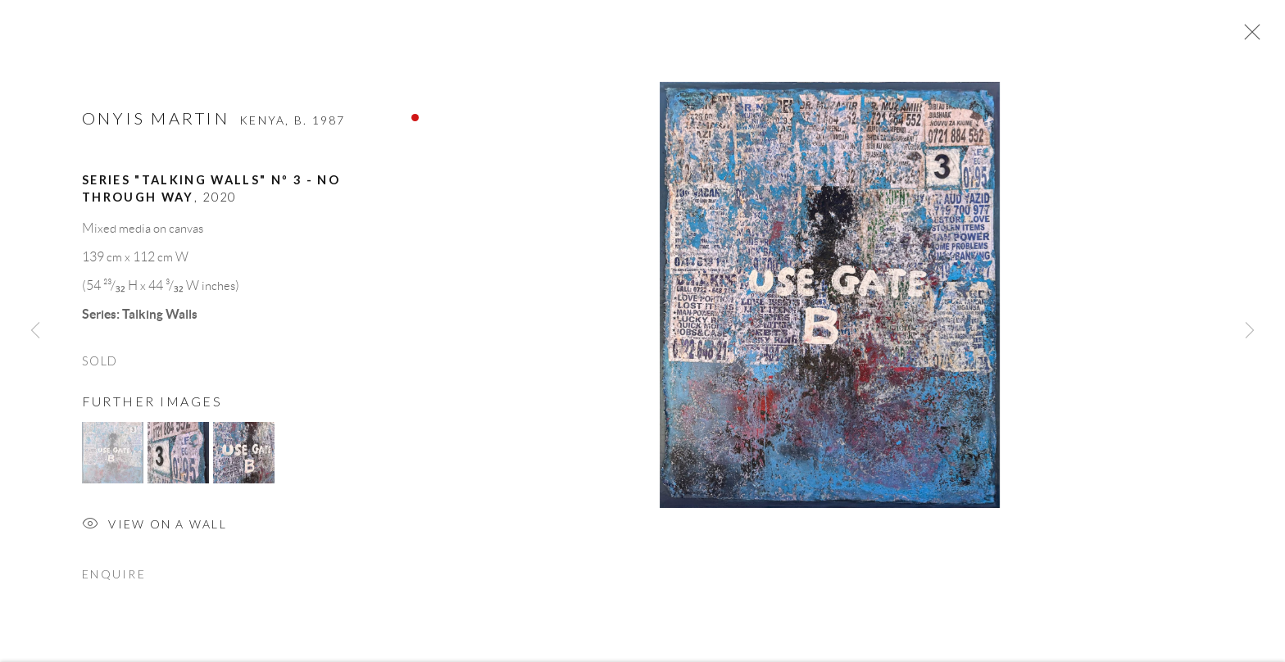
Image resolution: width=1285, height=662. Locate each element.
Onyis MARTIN (155, 122)
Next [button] (1250, 331)
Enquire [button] (114, 578)
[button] (112, 456)
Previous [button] (35, 331)
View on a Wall (154, 529)
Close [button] (1248, 37)
